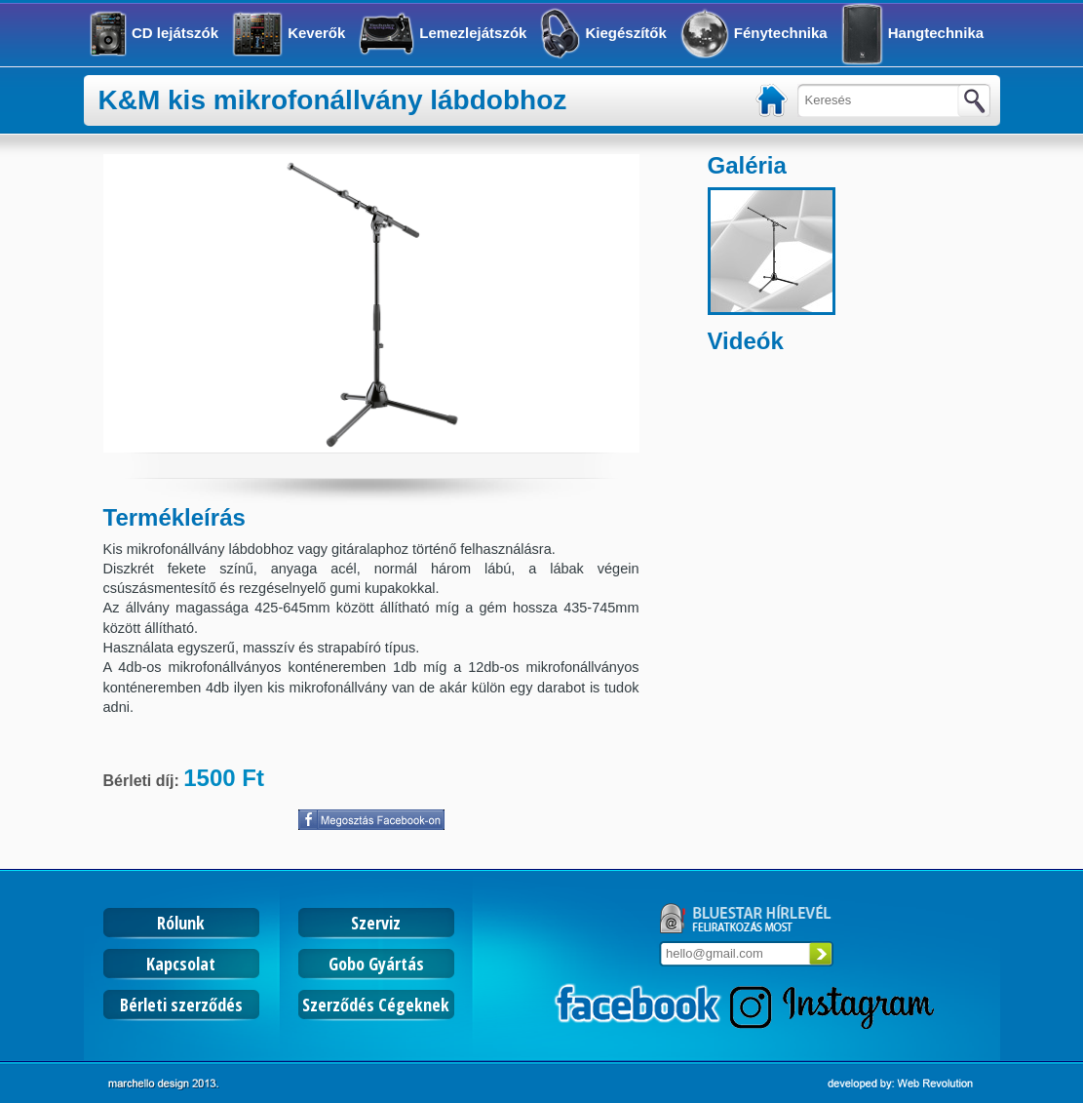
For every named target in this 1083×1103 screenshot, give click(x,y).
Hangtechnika (936, 32)
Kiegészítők (625, 32)
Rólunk (181, 922)
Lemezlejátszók (472, 32)
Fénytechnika (781, 32)
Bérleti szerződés (181, 1004)
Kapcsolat (180, 963)
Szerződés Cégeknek (375, 1004)
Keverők (316, 32)
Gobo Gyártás (376, 963)
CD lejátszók (175, 32)
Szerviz (376, 922)
